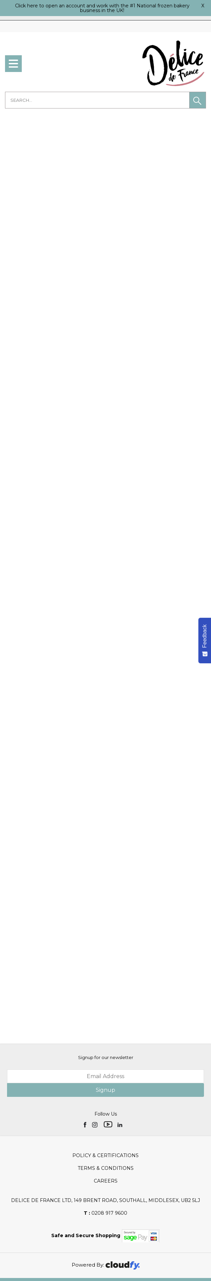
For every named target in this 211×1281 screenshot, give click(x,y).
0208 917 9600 (105, 1201)
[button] (197, 100)
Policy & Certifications (105, 1143)
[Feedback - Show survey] (204, 640)
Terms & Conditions (106, 1156)
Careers (106, 1168)
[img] (85, 1112)
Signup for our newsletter (105, 1045)
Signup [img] (105, 1077)
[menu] (13, 63)
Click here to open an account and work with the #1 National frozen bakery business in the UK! (102, 8)
